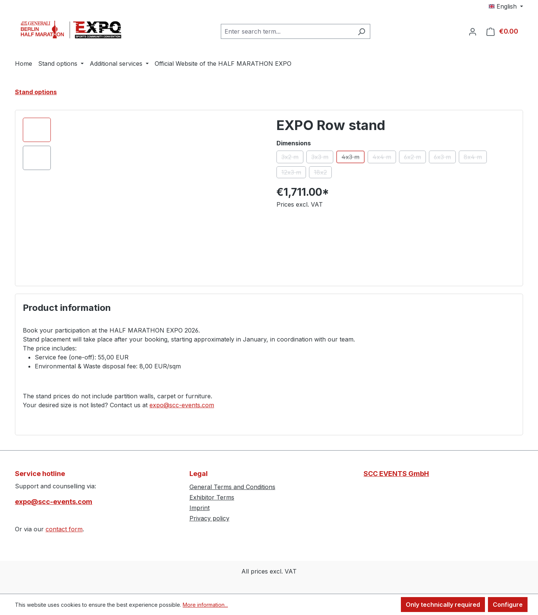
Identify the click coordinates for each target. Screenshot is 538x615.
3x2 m (292, 158)
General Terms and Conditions (232, 487)
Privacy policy (209, 518)
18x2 (323, 173)
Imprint (199, 508)
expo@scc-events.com (181, 405)
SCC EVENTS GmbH (396, 474)
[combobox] (287, 31)
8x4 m (475, 158)
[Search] (361, 31)
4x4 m (384, 158)
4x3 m (353, 158)
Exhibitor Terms (211, 497)
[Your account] (473, 31)
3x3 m (322, 158)
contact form (64, 529)
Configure (508, 604)
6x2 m (415, 158)
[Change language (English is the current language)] (506, 6)
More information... (205, 605)
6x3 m (445, 158)
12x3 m (293, 173)
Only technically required (443, 604)
